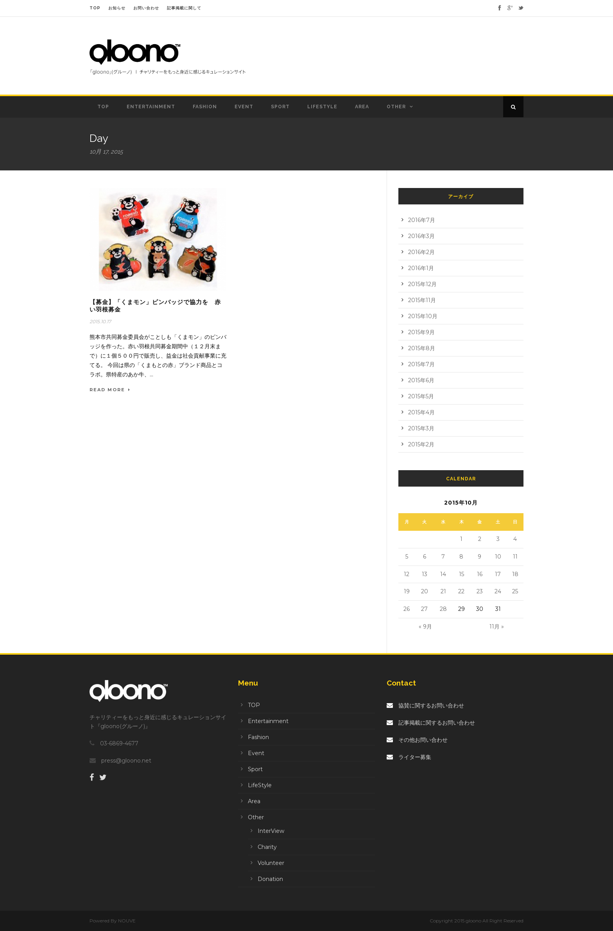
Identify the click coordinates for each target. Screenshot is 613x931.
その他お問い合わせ (417, 739)
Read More (110, 389)
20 (424, 591)
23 (480, 591)
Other (396, 106)
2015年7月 (421, 364)
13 (424, 574)
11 (515, 556)
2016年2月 (421, 252)
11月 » (496, 626)
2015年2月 (421, 444)
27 (424, 608)
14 (443, 574)
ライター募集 (409, 757)
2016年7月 (421, 220)
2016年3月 (421, 236)
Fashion (205, 106)
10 (498, 556)
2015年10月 (422, 316)
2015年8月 (421, 348)
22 (461, 591)
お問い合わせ (146, 8)
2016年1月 (421, 268)
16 (479, 574)
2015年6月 (421, 380)
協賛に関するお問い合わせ (425, 705)
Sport (280, 106)
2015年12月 (422, 284)
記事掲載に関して (184, 8)
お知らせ (116, 8)
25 (515, 591)
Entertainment (151, 106)
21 (443, 591)
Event (244, 106)
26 (406, 608)
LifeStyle (322, 106)
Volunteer (271, 863)
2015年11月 (422, 300)
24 (498, 591)
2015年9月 (421, 332)
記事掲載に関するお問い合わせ (431, 722)
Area (362, 106)
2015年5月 (421, 396)
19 (407, 591)
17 (498, 574)
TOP (95, 8)
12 (406, 574)
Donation (270, 879)
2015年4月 (421, 412)
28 (443, 608)
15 (461, 574)
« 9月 (425, 626)
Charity (267, 846)
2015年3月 (421, 428)
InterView (271, 830)
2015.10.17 (100, 321)
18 (515, 574)
